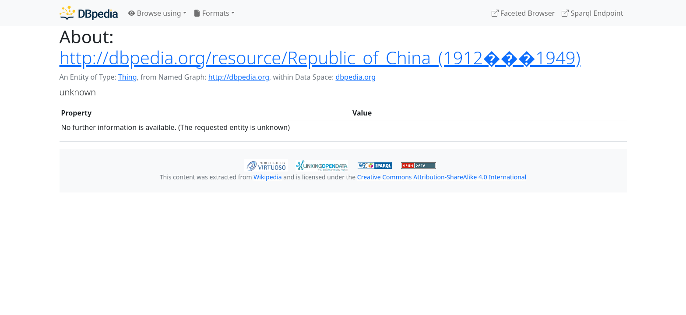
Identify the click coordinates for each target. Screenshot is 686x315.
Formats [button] (211, 13)
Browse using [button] (154, 13)
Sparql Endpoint (592, 13)
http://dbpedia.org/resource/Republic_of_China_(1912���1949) (320, 58)
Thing (127, 77)
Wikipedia (267, 177)
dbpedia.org (355, 77)
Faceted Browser (523, 13)
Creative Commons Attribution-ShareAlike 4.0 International (441, 177)
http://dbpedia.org (238, 77)
